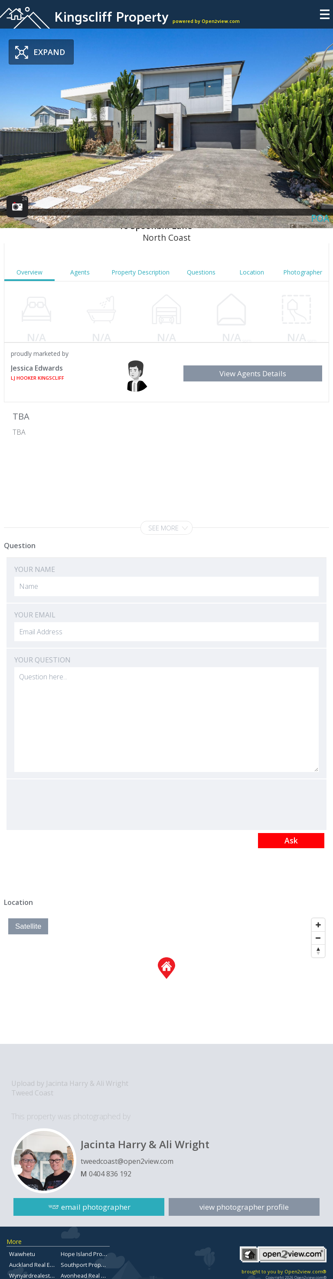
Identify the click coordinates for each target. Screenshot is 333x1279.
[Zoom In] (318, 924)
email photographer (96, 1207)
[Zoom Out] (318, 937)
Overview (29, 272)
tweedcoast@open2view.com (127, 1161)
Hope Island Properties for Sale (102, 1254)
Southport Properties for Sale (99, 1265)
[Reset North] (318, 950)
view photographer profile (244, 1207)
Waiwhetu (22, 1254)
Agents (80, 272)
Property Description (140, 272)
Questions (201, 272)
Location (251, 272)
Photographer (302, 272)
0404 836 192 (110, 1174)
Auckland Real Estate (36, 1265)
